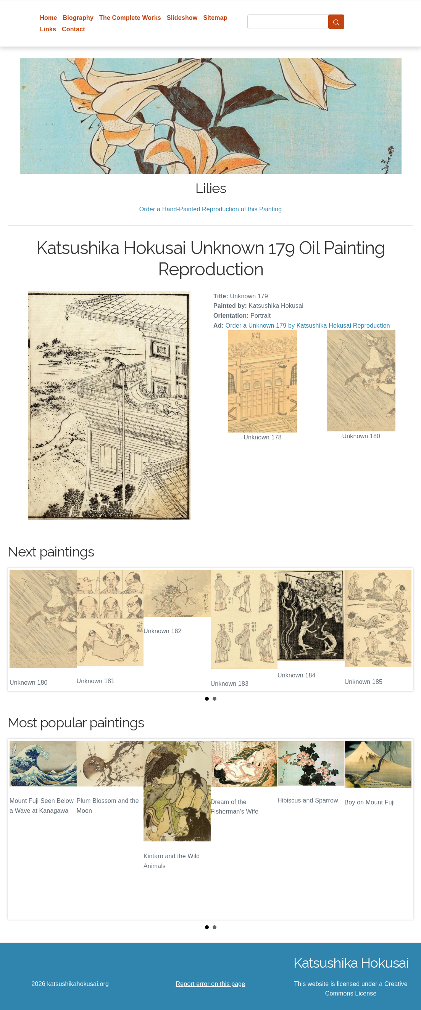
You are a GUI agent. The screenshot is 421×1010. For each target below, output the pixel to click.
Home (48, 17)
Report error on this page (210, 984)
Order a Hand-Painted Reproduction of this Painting (210, 209)
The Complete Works (130, 17)
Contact (73, 29)
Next (401, 629)
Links (48, 29)
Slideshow (182, 17)
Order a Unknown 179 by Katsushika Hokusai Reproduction (308, 325)
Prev (19, 629)
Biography (78, 17)
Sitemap (215, 17)
